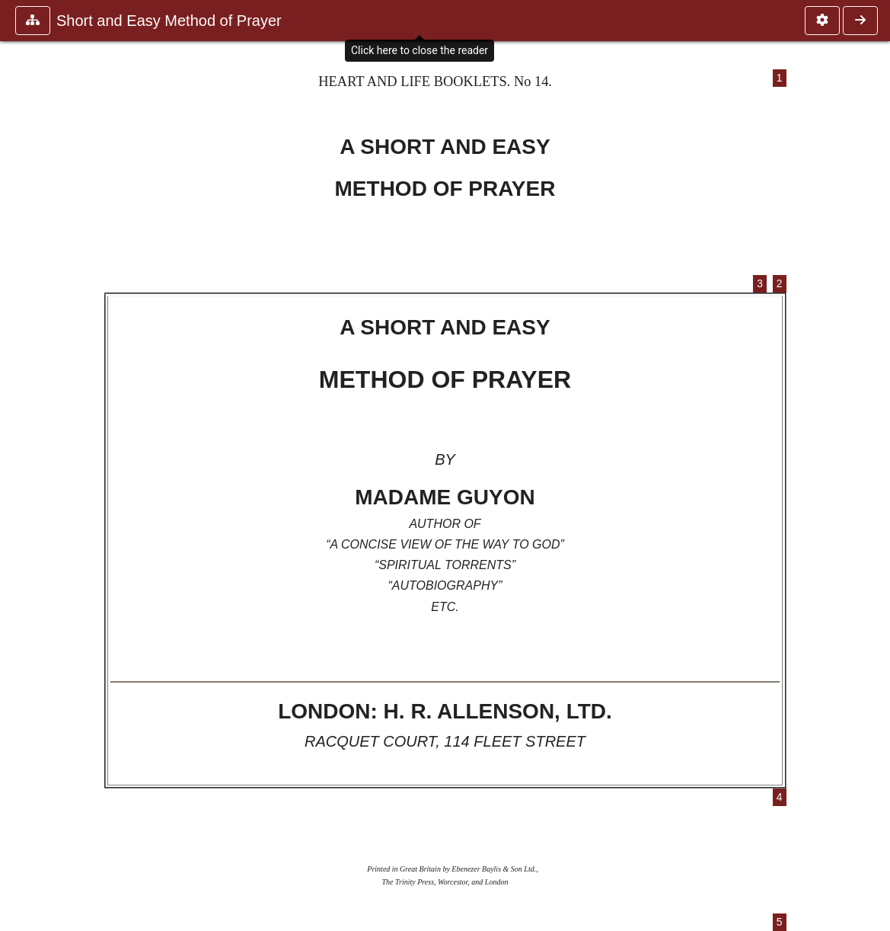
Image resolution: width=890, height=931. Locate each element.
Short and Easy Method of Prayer (169, 20)
